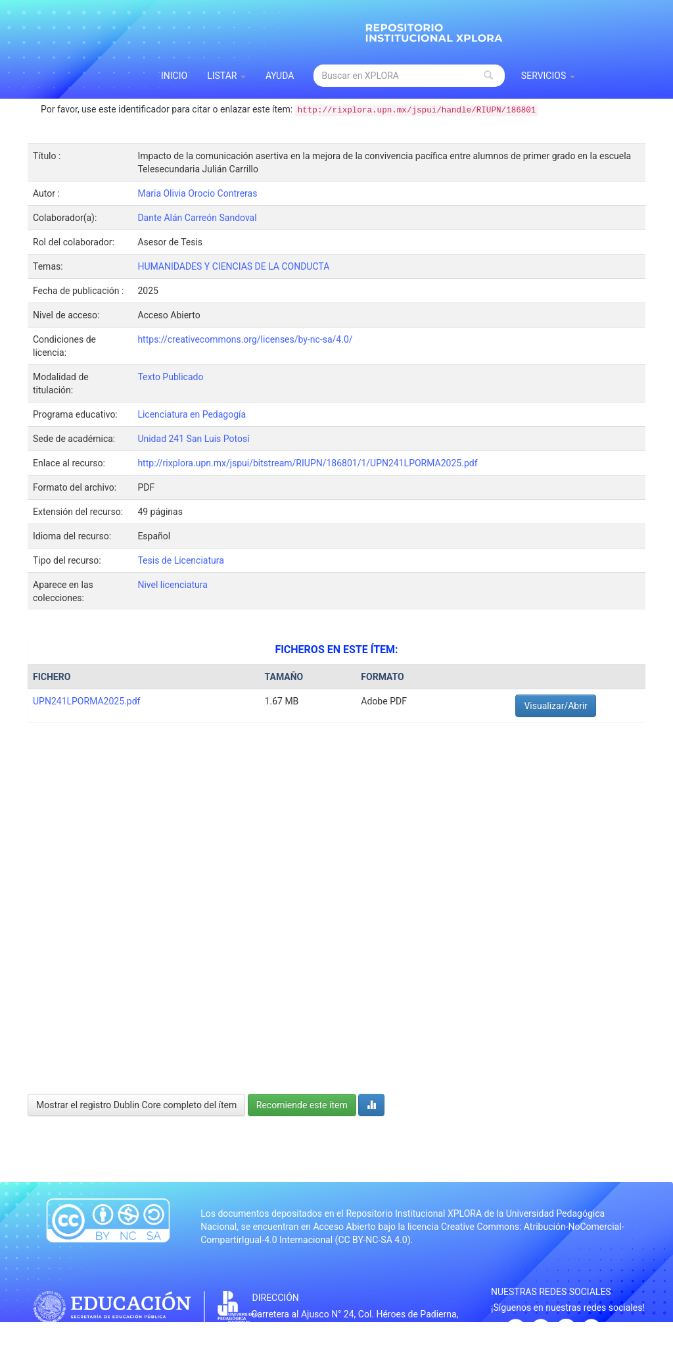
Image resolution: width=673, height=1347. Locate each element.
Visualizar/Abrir (556, 705)
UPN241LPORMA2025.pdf (86, 701)
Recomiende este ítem (302, 1105)
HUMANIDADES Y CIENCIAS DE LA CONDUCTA (233, 266)
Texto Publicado (170, 377)
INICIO (174, 75)
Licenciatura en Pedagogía (191, 414)
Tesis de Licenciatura (180, 560)
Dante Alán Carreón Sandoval (196, 217)
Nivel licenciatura (172, 584)
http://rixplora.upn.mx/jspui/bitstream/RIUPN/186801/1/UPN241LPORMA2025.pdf (307, 463)
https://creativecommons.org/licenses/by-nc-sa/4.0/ (244, 339)
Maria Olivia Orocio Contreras (197, 193)
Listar (226, 75)
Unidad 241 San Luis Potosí (193, 438)
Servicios (548, 75)
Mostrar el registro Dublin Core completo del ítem (136, 1105)
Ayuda (280, 75)
